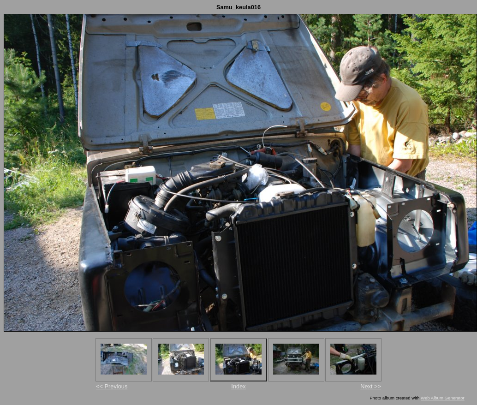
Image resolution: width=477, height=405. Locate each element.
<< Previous (111, 386)
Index (238, 386)
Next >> (370, 386)
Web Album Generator (443, 397)
